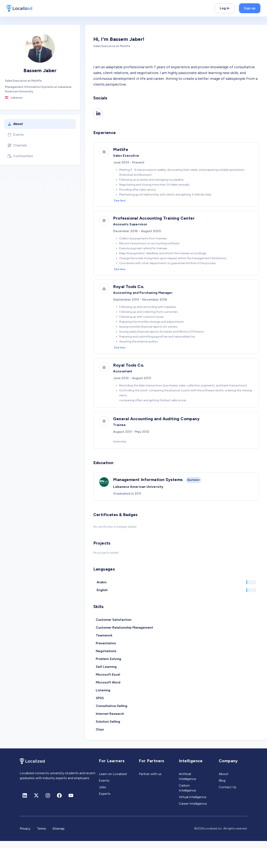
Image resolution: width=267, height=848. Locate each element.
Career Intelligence (193, 811)
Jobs (102, 794)
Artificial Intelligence (187, 783)
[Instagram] (48, 802)
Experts (104, 801)
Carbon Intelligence (187, 794)
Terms (41, 835)
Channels (17, 145)
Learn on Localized (113, 781)
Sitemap (58, 835)
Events (15, 135)
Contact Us (227, 794)
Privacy (25, 835)
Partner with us (150, 781)
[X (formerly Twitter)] (36, 802)
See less (120, 201)
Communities (20, 156)
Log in (224, 8)
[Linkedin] (98, 114)
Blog (222, 787)
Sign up (249, 8)
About (15, 124)
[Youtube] (71, 802)
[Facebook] (59, 802)
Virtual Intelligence (192, 804)
